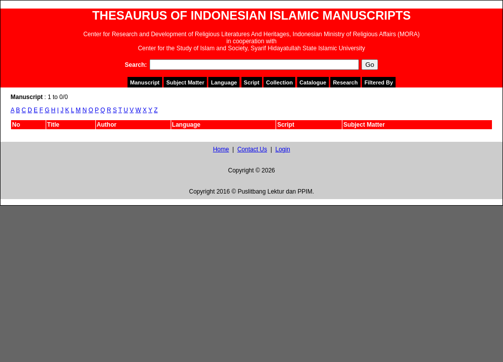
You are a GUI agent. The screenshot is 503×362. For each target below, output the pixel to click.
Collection (279, 82)
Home (221, 149)
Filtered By (378, 82)
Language (224, 82)
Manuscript (145, 82)
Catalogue (313, 82)
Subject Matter (185, 82)
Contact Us (252, 149)
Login (282, 149)
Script (252, 82)
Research (345, 82)
